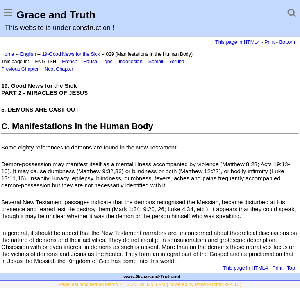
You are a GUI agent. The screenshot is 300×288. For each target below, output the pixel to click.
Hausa (90, 61)
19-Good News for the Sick (71, 54)
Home (7, 54)
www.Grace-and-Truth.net (151, 276)
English (28, 54)
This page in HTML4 (237, 42)
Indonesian (131, 61)
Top (291, 268)
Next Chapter (59, 69)
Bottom (287, 42)
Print (269, 42)
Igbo (107, 61)
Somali (155, 61)
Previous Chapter (20, 69)
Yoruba (176, 61)
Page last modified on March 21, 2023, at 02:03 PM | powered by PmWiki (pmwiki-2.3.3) (150, 284)
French (69, 61)
